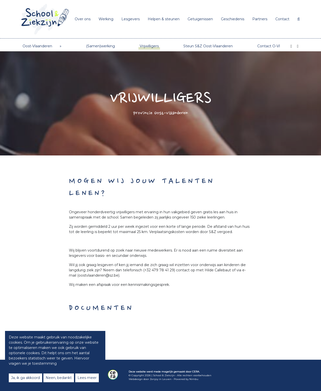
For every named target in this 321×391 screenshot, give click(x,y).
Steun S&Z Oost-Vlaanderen (208, 46)
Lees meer (87, 377)
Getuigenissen (200, 19)
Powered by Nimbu (186, 379)
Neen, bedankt (59, 377)
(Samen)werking (100, 46)
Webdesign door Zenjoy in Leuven (150, 379)
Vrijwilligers (149, 46)
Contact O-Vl (268, 46)
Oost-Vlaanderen (37, 46)
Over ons (83, 19)
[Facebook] (291, 46)
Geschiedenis (232, 19)
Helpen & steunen (164, 19)
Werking (106, 19)
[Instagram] (298, 46)
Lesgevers (130, 19)
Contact (282, 19)
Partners (259, 19)
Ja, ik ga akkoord (25, 377)
